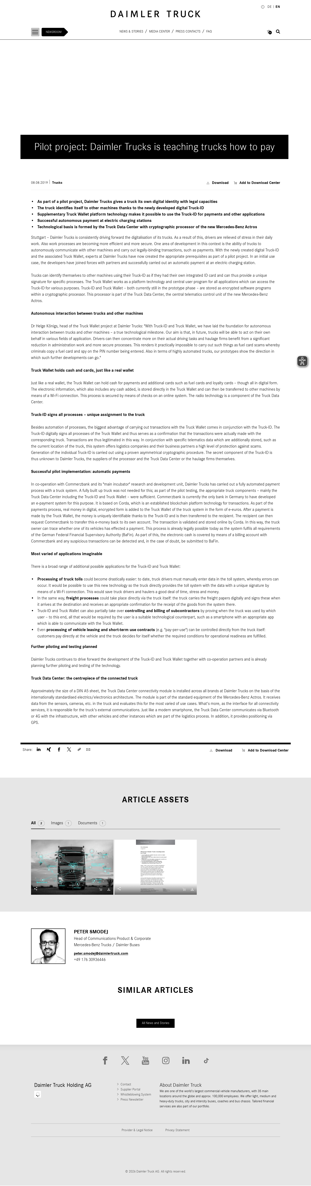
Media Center (160, 31)
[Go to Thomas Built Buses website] (90, 1153)
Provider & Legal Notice (137, 1130)
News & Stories (132, 31)
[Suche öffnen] (278, 32)
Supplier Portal (130, 1090)
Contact (126, 1084)
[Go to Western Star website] (134, 1153)
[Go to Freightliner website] (47, 1153)
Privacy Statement (177, 1130)
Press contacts (188, 31)
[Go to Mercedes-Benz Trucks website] (177, 1153)
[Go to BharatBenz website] (221, 1153)
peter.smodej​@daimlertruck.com (104, 953)
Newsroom (55, 32)
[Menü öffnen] (36, 32)
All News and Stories (155, 1023)
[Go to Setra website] (264, 1153)
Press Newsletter (132, 1100)
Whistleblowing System (136, 1095)
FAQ (209, 31)
